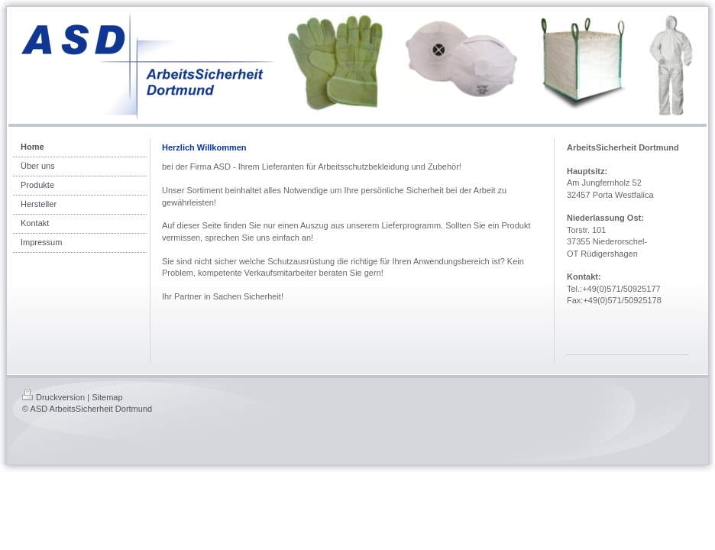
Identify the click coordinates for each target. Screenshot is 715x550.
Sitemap (107, 397)
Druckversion (53, 397)
